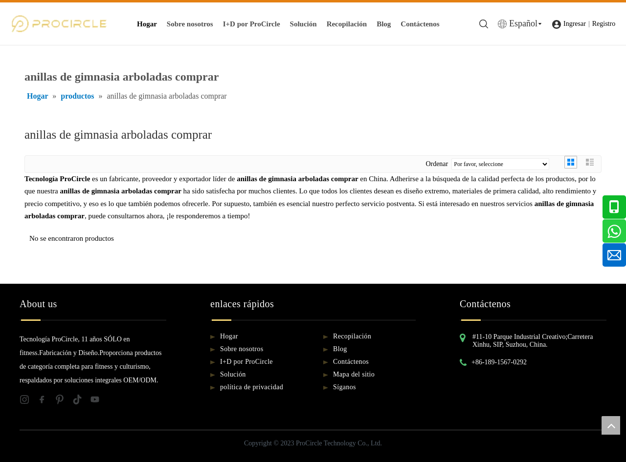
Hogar (147, 24)
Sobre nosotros (190, 24)
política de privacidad (251, 387)
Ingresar (574, 23)
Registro (603, 23)
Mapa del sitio (354, 374)
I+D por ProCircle (251, 24)
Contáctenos (420, 24)
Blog (384, 24)
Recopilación (347, 24)
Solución (303, 24)
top (611, 425)
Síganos (344, 387)
